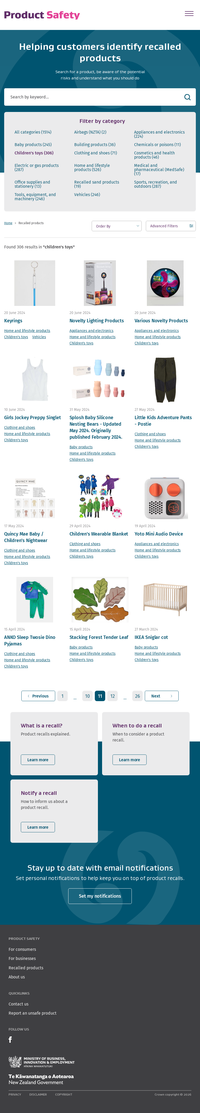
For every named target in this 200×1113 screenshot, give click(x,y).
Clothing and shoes (95, 153)
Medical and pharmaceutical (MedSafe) (159, 170)
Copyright (63, 1094)
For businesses (22, 958)
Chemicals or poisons (157, 145)
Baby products (33, 145)
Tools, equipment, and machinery (35, 197)
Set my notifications (100, 896)
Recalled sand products (96, 184)
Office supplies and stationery (32, 184)
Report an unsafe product (33, 1013)
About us (17, 977)
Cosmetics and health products (154, 155)
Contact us (18, 1004)
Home (8, 223)
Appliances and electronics (159, 134)
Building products (94, 145)
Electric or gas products (37, 168)
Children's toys (34, 153)
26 (137, 696)
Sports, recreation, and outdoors (155, 184)
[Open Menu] (189, 13)
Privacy (15, 1094)
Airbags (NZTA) (90, 132)
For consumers (22, 949)
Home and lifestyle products (92, 168)
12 (112, 696)
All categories (33, 132)
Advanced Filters (164, 227)
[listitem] (54, 743)
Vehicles (87, 195)
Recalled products (26, 968)
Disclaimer (38, 1094)
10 (87, 696)
